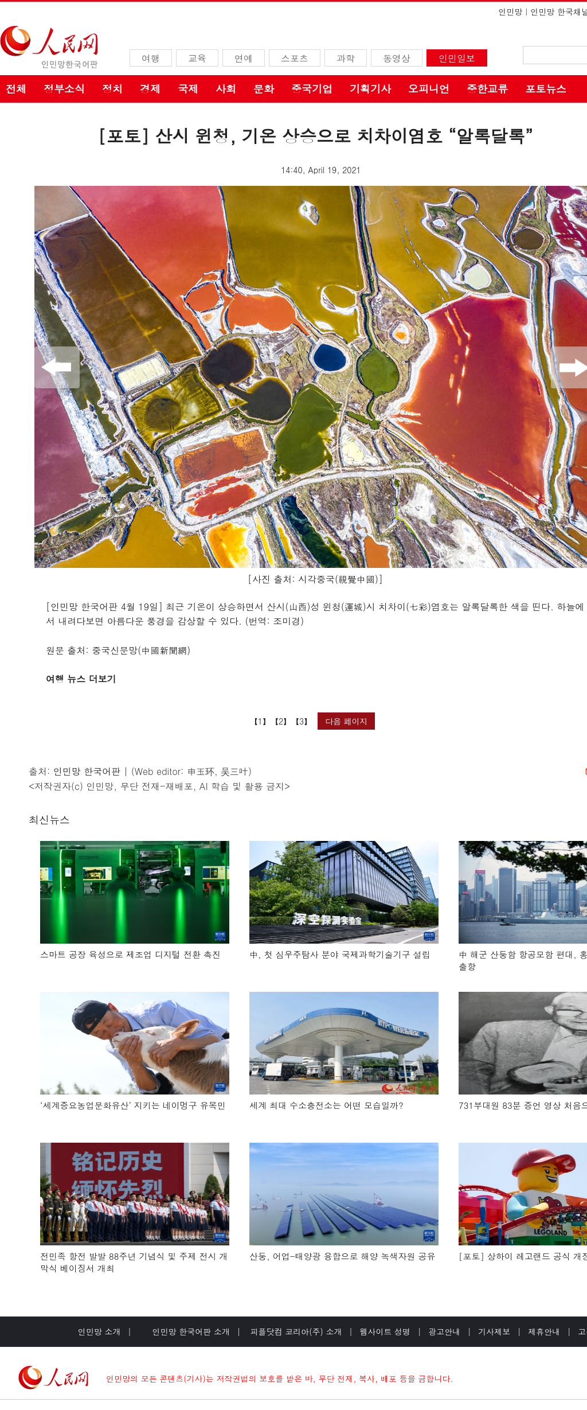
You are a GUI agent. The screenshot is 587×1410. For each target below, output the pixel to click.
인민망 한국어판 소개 (191, 1331)
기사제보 (494, 1331)
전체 (16, 88)
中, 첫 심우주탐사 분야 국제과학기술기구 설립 (340, 954)
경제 (150, 88)
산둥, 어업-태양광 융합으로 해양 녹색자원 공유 (342, 1256)
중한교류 (487, 88)
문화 (263, 88)
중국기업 (311, 88)
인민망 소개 (99, 1331)
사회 (226, 88)
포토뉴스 (545, 88)
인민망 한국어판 (86, 771)
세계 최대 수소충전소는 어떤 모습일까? (326, 1105)
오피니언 (428, 88)
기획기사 (370, 88)
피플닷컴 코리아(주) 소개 (295, 1331)
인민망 (510, 11)
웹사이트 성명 (384, 1331)
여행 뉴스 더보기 (81, 678)
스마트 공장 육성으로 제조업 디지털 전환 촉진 (130, 954)
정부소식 (64, 88)
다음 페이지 (346, 721)
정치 (112, 88)
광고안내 (444, 1331)
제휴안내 (544, 1331)
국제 (188, 88)
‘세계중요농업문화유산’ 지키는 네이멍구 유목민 (133, 1105)
